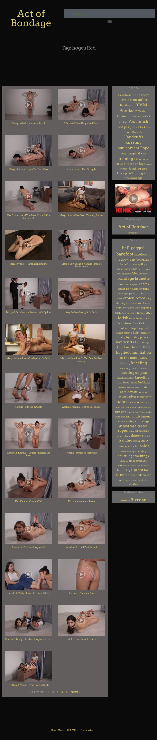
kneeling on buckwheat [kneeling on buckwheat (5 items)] (133, 368)
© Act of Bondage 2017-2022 (63, 730)
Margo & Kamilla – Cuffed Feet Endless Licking (81, 359)
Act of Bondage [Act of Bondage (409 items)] (133, 227)
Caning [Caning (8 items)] (142, 111)
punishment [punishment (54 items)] (141, 416)
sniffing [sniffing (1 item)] (136, 441)
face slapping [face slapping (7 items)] (143, 307)
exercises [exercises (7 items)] (128, 307)
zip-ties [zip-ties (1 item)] (144, 480)
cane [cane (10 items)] (121, 284)
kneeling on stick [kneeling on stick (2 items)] (125, 378)
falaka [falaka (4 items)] (118, 313)
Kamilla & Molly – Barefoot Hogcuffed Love (28, 639)
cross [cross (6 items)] (119, 298)
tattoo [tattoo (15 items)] (121, 470)
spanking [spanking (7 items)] (140, 451)
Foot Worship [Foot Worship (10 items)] (133, 132)
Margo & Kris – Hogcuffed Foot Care (28, 169)
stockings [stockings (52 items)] (141, 456)
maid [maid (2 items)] (137, 387)
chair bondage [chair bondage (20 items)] (128, 288)
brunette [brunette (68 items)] (142, 278)
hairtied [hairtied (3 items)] (128, 332)
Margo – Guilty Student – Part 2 (28, 123)
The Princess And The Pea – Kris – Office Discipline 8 (28, 216)
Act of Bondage (31, 18)
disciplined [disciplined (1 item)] (136, 303)
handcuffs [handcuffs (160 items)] (125, 342)
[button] (109, 21)
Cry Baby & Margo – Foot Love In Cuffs (28, 685)
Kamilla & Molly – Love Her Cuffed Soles (28, 593)
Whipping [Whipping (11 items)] (135, 173)
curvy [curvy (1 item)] (148, 298)
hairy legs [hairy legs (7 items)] (125, 337)
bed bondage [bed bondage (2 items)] (144, 269)
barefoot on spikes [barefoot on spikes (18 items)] (133, 264)
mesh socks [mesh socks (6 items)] (144, 396)
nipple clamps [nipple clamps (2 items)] (136, 402)
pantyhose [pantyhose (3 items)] (130, 407)
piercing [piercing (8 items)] (120, 411)
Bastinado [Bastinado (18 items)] (127, 105)
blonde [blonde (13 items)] (137, 273)
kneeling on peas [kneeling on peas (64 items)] (133, 373)
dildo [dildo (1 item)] (128, 303)
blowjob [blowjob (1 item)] (146, 274)
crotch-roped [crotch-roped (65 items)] (134, 298)
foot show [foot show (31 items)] (124, 323)
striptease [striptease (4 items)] (123, 465)
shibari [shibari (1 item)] (120, 436)
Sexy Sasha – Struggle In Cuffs (81, 312)
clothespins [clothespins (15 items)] (141, 293)
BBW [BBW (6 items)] (134, 269)
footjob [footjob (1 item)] (132, 318)
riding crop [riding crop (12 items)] (133, 421)
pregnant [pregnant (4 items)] (125, 416)
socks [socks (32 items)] (134, 446)
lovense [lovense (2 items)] (130, 387)
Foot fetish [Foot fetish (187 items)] (138, 121)
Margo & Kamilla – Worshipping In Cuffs (28, 358)
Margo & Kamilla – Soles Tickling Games (81, 215)
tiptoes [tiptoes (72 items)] (137, 470)
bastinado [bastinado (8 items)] (123, 269)
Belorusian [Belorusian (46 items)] (125, 501)
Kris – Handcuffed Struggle (81, 169)
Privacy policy (87, 730)
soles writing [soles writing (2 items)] (127, 451)
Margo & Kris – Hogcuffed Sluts (81, 123)
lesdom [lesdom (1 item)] (122, 388)
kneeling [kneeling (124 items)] (139, 363)
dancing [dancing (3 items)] (120, 303)
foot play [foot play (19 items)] (142, 318)
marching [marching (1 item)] (142, 392)
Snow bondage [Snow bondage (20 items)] (134, 163)
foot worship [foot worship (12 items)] (127, 328)
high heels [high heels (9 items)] (124, 347)
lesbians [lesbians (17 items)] (144, 382)
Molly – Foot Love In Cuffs (81, 639)
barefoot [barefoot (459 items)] (124, 254)
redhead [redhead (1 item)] (121, 421)
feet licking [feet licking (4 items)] (128, 313)
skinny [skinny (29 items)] (136, 436)
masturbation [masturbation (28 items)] (126, 396)
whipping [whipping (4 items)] (135, 480)
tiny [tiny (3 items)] (128, 470)
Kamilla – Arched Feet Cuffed (81, 547)
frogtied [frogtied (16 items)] (142, 328)
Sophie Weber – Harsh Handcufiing (28, 263)
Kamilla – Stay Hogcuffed (28, 501)
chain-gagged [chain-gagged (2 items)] (131, 284)
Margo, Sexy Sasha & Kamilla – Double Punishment (81, 265)
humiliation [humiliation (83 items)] (140, 352)
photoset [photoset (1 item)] (147, 407)
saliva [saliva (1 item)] (131, 431)
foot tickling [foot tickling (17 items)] (141, 323)
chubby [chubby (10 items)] (144, 288)
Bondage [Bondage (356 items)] (128, 110)
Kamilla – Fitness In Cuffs (28, 406)
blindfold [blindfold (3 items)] (126, 273)
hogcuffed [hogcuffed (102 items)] (141, 347)
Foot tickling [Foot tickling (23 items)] (141, 127)
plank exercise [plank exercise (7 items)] (136, 411)
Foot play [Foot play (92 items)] (123, 127)
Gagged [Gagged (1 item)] (119, 333)
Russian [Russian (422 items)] (139, 500)
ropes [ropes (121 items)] (123, 430)
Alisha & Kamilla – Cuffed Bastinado (81, 406)
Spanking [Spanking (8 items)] (134, 168)
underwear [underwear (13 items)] (143, 475)
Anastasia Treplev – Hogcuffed (28, 547)
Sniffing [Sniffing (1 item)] (137, 159)
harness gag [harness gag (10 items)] (143, 342)
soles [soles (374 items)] (144, 445)
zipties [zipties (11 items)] (133, 484)
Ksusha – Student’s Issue (81, 501)
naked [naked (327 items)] (123, 401)
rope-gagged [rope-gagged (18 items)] (139, 425)
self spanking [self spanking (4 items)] (142, 430)
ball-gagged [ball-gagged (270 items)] (133, 248)
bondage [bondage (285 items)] (125, 278)
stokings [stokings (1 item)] (124, 461)
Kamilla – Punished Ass (81, 593)
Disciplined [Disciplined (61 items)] (133, 233)
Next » (75, 692)
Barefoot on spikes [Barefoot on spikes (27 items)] (133, 100)
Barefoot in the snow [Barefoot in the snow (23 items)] (133, 95)
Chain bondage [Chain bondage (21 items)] (128, 116)
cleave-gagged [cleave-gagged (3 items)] (124, 293)
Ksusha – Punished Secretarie (81, 452)
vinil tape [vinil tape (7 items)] (124, 479)
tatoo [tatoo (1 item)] (146, 466)
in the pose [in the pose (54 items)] (129, 358)
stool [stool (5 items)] (132, 460)
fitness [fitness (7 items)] (139, 312)
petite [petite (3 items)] (140, 407)
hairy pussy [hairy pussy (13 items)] (140, 337)
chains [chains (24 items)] (144, 284)
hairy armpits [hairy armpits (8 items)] (142, 332)
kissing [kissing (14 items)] (125, 363)
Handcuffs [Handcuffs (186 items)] (133, 137)
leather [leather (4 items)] (133, 382)
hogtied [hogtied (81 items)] (122, 352)
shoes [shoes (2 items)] (127, 436)
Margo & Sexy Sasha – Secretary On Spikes (28, 312)
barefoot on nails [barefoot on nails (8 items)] (141, 259)
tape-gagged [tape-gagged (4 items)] (136, 465)
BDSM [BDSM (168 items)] (141, 105)
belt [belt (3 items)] (119, 273)
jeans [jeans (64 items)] (142, 358)
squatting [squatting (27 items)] (125, 456)
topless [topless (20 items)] (129, 475)
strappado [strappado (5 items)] (141, 460)
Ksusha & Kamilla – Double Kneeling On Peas (28, 454)
